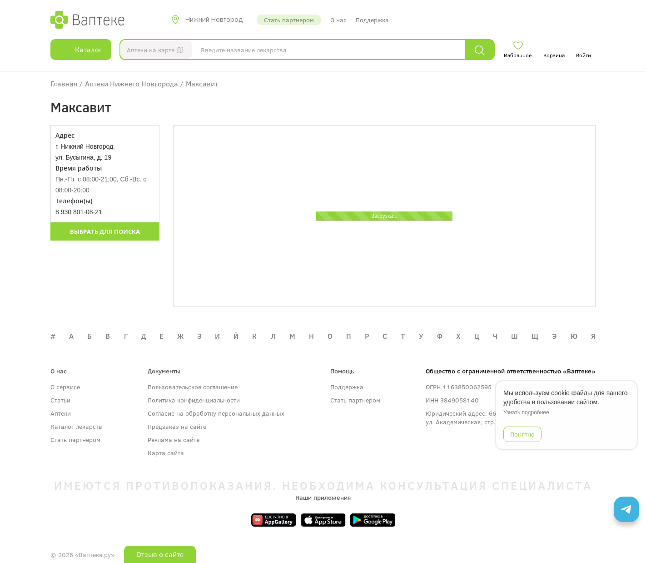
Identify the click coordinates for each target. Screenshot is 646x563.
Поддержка (372, 19)
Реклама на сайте (173, 439)
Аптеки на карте (157, 51)
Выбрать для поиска (105, 231)
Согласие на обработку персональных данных (216, 413)
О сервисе (65, 386)
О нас (338, 19)
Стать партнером (289, 19)
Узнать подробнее (526, 412)
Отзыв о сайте (160, 554)
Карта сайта (166, 452)
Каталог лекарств (76, 426)
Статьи (60, 400)
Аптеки (60, 413)
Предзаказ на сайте (177, 426)
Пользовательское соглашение (193, 386)
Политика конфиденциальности (194, 400)
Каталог (81, 49)
